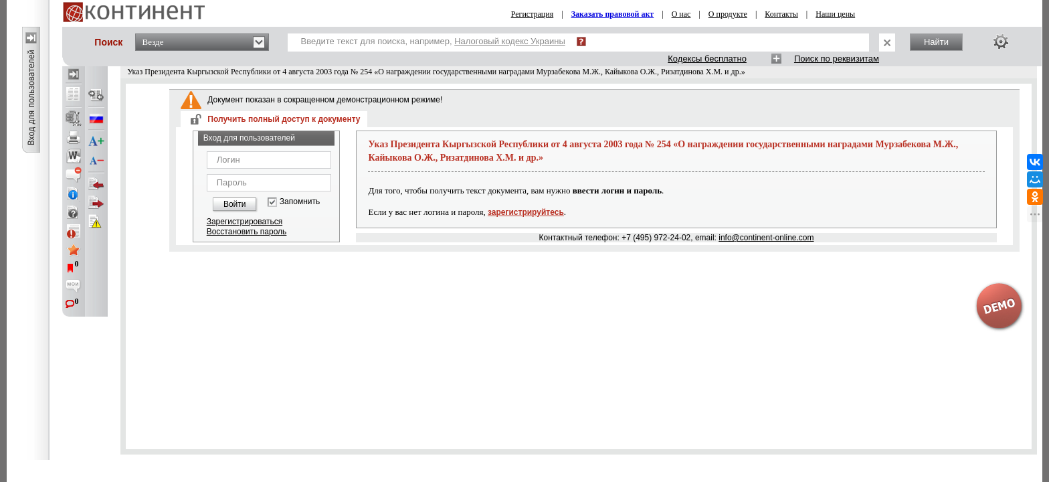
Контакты (781, 14)
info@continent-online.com (766, 237)
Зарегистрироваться (244, 221)
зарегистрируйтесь (526, 212)
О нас (681, 14)
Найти (936, 42)
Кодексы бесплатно (707, 59)
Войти (234, 204)
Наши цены (835, 14)
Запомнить (300, 201)
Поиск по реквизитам (836, 59)
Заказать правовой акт (612, 14)
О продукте (727, 14)
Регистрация (532, 14)
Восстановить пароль (247, 231)
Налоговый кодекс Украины (509, 41)
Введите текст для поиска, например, (433, 41)
